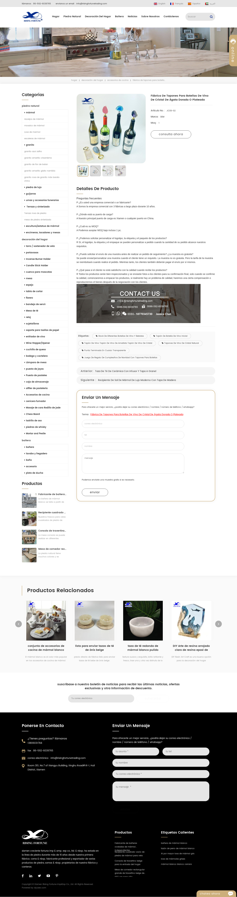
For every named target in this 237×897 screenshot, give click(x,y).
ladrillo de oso (32, 420)
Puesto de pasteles (35, 375)
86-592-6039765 (42, 3)
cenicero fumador (34, 401)
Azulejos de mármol (33, 119)
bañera (119, 16)
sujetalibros (31, 324)
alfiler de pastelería (35, 388)
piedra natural (72, 16)
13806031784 (35, 743)
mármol (29, 112)
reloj (27, 317)
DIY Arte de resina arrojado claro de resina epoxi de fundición (191, 648)
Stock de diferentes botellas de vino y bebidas (122, 336)
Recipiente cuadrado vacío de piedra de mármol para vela (52, 512)
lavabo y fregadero (35, 453)
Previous (18, 624)
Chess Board (31, 414)
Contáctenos (171, 16)
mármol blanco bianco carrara (176, 864)
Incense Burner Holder (37, 259)
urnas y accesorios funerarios (41, 200)
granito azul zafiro (32, 151)
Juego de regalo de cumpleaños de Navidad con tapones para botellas (121, 357)
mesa (28, 278)
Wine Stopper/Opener (36, 343)
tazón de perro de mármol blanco (178, 848)
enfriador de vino (34, 336)
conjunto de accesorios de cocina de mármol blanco (46, 648)
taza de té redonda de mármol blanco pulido (142, 648)
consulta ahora (173, 134)
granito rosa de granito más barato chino (41, 179)
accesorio (30, 466)
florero (28, 298)
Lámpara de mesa (35, 362)
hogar (55, 16)
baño (27, 460)
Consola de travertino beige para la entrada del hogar (52, 531)
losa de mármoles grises (173, 859)
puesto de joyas (33, 369)
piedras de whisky (35, 427)
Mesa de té (31, 311)
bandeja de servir (34, 304)
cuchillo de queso (34, 349)
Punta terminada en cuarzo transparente (106, 350)
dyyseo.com (40, 887)
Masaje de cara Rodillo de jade (42, 408)
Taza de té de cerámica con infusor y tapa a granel (127, 371)
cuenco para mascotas (37, 272)
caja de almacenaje (36, 382)
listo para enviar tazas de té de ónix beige (94, 648)
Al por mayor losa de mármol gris (177, 853)
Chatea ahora (218, 893)
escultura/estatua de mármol (41, 226)
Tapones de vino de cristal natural (182, 343)
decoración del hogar (98, 16)
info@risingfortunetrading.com (91, 3)
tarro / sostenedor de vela (39, 246)
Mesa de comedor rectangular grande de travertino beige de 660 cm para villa (52, 549)
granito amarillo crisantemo (37, 158)
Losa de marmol (32, 132)
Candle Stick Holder (35, 265)
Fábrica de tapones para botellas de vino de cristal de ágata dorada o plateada (138, 414)
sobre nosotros (150, 16)
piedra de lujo (32, 187)
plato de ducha (33, 473)
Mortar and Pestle (34, 433)
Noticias (132, 16)
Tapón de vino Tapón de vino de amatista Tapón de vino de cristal (119, 343)
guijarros (29, 194)
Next (218, 624)
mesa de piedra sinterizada (37, 219)
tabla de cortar (33, 291)
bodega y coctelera (35, 356)
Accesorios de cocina (117, 80)
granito (28, 145)
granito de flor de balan (35, 164)
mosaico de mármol (34, 125)
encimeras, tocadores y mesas (41, 232)
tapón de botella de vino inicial (172, 336)
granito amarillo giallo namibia (39, 170)
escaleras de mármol (34, 138)
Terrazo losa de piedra (35, 213)
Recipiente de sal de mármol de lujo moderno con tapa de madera (139, 380)
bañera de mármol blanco (174, 843)
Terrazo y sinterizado (36, 207)
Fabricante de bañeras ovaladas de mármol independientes (52, 494)
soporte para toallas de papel (41, 330)
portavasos (31, 252)
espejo (28, 285)
